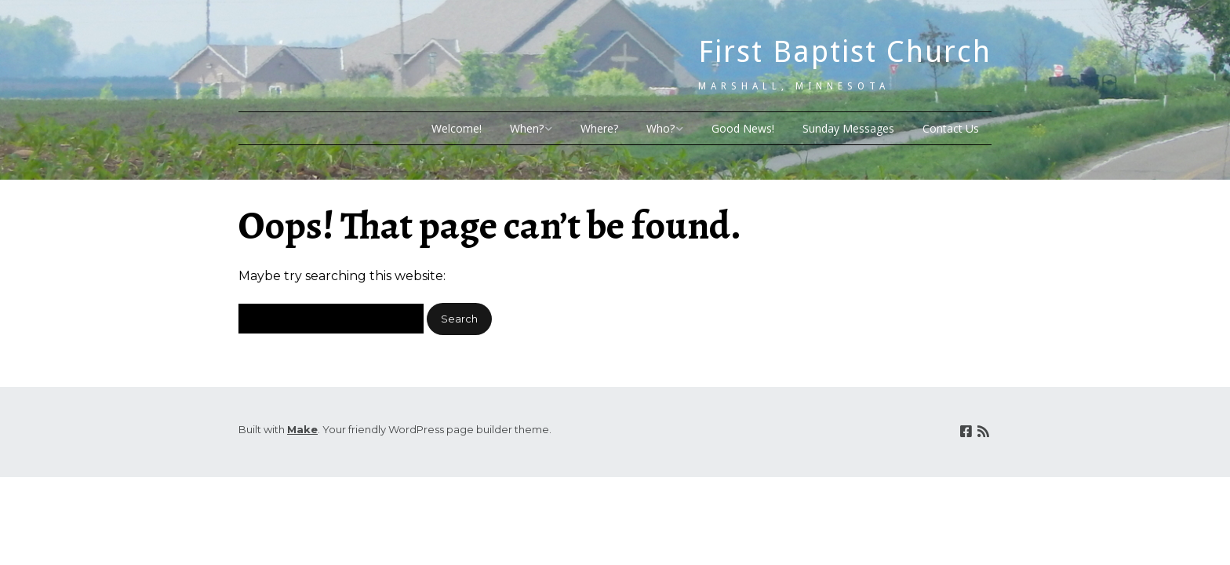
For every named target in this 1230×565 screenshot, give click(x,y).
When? (527, 128)
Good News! (742, 128)
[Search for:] (331, 319)
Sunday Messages (848, 128)
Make (302, 429)
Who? (660, 128)
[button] (459, 319)
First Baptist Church (845, 52)
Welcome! (456, 128)
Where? (599, 128)
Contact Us (951, 128)
